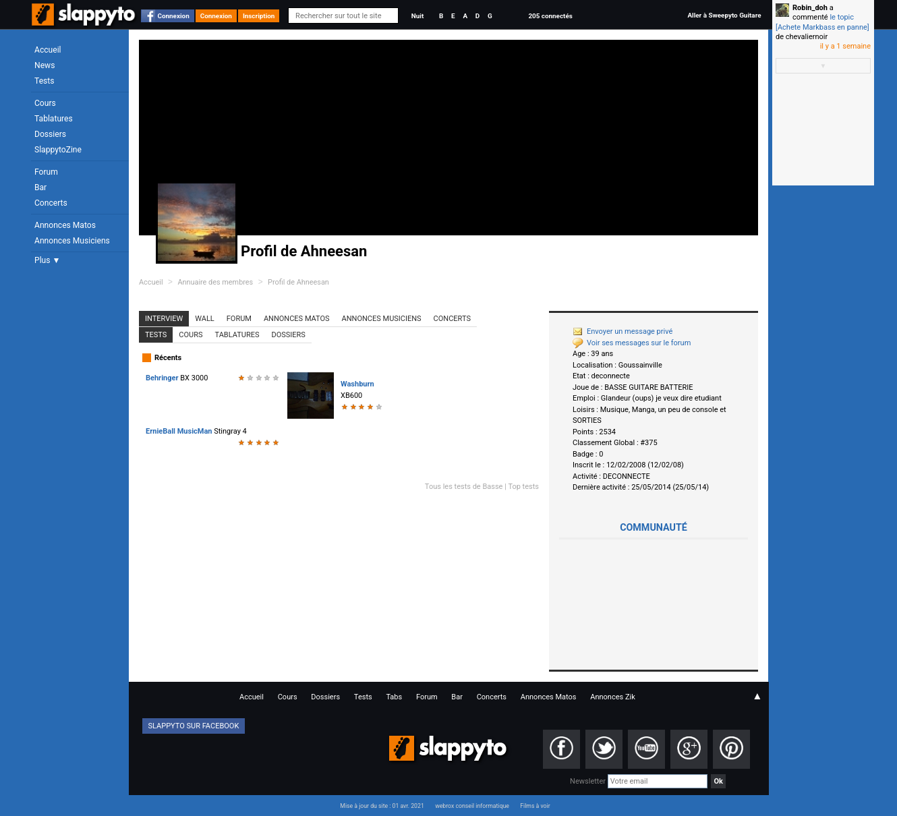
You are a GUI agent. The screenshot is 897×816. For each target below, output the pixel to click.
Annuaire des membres (215, 282)
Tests (44, 81)
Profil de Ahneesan (298, 282)
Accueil (47, 50)
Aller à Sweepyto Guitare (724, 15)
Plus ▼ (47, 260)
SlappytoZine (58, 149)
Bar (40, 187)
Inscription (259, 16)
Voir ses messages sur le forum (632, 343)
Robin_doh (810, 7)
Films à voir (535, 806)
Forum (46, 172)
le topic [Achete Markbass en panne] (822, 22)
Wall (204, 318)
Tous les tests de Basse (464, 486)
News (44, 65)
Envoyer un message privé (622, 331)
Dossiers (50, 134)
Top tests (523, 486)
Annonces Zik (612, 697)
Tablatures (53, 118)
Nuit (417, 16)
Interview (164, 318)
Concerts (50, 203)
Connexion (174, 16)
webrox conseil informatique (472, 806)
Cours (45, 103)
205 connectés (550, 16)
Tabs (394, 697)
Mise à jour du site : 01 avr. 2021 (382, 806)
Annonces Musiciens (72, 240)
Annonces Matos (65, 225)
